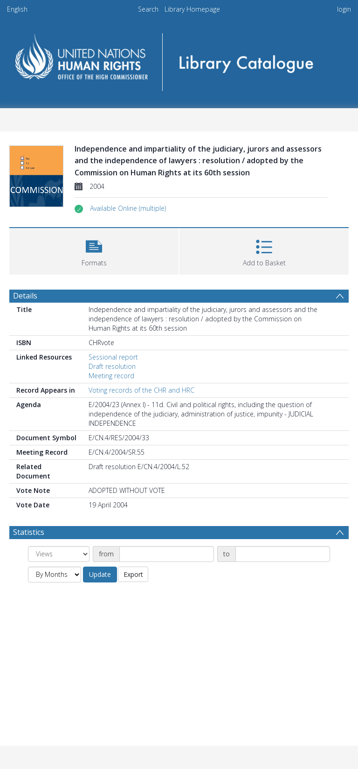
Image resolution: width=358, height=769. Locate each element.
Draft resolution (112, 366)
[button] (128, 208)
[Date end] (282, 554)
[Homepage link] (178, 59)
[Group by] (59, 554)
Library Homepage (192, 9)
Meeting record (111, 375)
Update (100, 574)
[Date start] (166, 554)
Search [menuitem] (148, 9)
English (17, 9)
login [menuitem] (344, 9)
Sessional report (113, 357)
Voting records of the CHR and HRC (141, 390)
